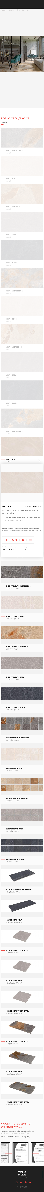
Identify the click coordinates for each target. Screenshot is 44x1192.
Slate (18, 10)
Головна (3, 10)
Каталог (11, 10)
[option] (22, 59)
